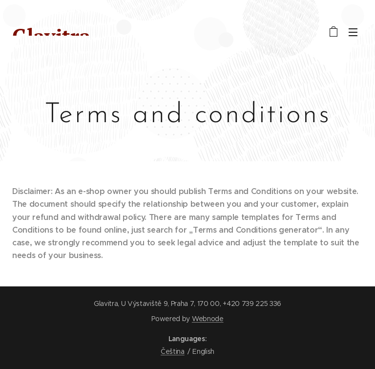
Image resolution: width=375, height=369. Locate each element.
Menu (353, 32)
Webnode (208, 318)
